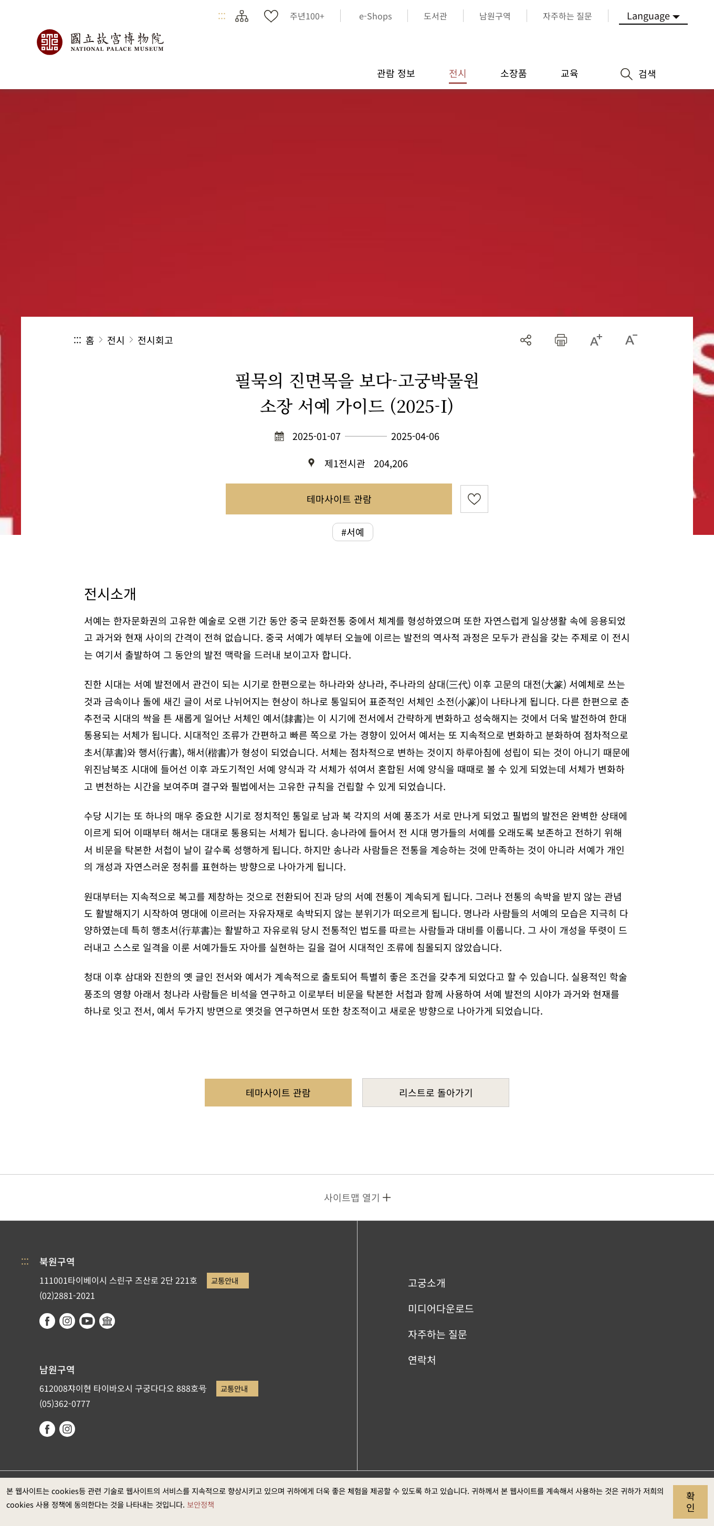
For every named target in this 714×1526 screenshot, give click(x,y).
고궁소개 (427, 1282)
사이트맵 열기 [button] (352, 1197)
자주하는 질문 (437, 1334)
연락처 (422, 1359)
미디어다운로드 (441, 1308)
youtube (87, 1321)
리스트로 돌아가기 (436, 1092)
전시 (116, 340)
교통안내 (224, 1280)
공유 (526, 340)
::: (222, 16)
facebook (47, 1321)
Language (648, 15)
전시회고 (155, 340)
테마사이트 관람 (339, 499)
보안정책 (200, 1504)
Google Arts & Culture (107, 1321)
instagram (67, 1321)
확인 (690, 1501)
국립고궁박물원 (99, 42)
